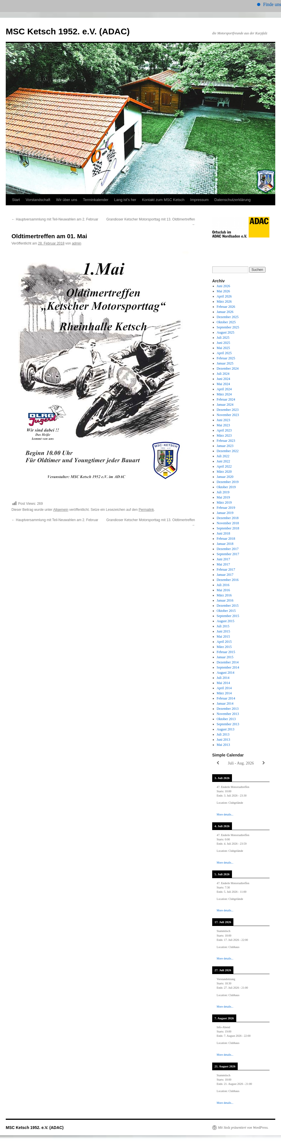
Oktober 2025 (226, 322)
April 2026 (224, 296)
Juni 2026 (223, 286)
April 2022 (224, 466)
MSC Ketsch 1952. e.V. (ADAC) (68, 31)
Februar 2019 (226, 508)
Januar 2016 (225, 600)
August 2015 (226, 621)
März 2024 (224, 394)
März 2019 (224, 502)
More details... (225, 814)
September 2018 (228, 528)
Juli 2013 (223, 734)
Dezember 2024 (228, 368)
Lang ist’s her (125, 200)
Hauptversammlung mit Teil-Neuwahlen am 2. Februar (54, 219)
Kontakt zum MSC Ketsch (163, 200)
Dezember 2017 (228, 549)
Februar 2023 (226, 441)
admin (76, 243)
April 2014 (224, 688)
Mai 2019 (223, 497)
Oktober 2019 (226, 487)
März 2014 (224, 693)
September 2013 (228, 724)
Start (16, 200)
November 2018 (228, 523)
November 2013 (228, 714)
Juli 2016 (223, 585)
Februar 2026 (226, 307)
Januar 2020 (225, 477)
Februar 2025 (226, 358)
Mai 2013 (223, 745)
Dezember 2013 (228, 709)
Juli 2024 (223, 374)
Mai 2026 (223, 291)
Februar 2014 (226, 698)
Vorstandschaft (38, 200)
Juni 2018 (223, 533)
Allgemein (60, 510)
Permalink (146, 510)
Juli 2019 (223, 492)
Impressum (199, 200)
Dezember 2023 (228, 410)
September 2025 (228, 327)
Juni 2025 (223, 343)
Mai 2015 (223, 636)
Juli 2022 (223, 456)
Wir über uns (66, 200)
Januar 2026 (225, 312)
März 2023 (224, 435)
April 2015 (224, 642)
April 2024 (224, 389)
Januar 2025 (225, 363)
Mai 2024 (223, 384)
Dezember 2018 (228, 518)
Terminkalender (95, 200)
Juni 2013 (223, 740)
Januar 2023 (225, 446)
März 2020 (224, 472)
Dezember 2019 (228, 482)
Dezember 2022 (228, 451)
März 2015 (224, 647)
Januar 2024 (225, 405)
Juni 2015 (223, 631)
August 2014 (226, 673)
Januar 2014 (225, 703)
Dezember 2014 (228, 662)
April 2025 (224, 353)
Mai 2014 (223, 683)
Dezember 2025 (228, 317)
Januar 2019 (225, 513)
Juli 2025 (223, 338)
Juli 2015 (223, 626)
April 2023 (224, 430)
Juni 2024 (223, 379)
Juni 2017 (223, 559)
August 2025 (226, 332)
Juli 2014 (223, 678)
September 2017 (228, 554)
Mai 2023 (223, 425)
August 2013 (226, 729)
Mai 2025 (223, 348)
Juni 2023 (223, 420)
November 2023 (228, 415)
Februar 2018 (226, 539)
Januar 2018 (225, 544)
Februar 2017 (226, 569)
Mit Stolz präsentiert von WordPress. (243, 1128)
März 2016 (224, 595)
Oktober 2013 (226, 719)
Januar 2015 (225, 657)
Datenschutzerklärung (232, 200)
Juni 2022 (223, 461)
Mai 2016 (223, 590)
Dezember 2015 (228, 606)
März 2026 (224, 301)
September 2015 (228, 616)
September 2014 (228, 667)
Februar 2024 (226, 399)
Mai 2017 (223, 564)
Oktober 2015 (226, 611)
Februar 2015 (226, 652)
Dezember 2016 (228, 580)
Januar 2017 (225, 575)
